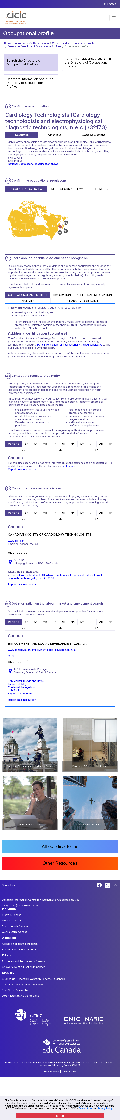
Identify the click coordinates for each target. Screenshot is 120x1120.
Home (7, 43)
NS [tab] (73, 444)
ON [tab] (101, 444)
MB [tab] (45, 444)
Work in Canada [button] (11, 920)
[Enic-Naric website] (83, 1020)
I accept (60, 1116)
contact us (68, 466)
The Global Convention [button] (15, 990)
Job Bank (14, 690)
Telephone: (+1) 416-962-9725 (20, 905)
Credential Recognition (21, 687)
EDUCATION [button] (9, 955)
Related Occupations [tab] (93, 134)
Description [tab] (22, 134)
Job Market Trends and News (26, 681)
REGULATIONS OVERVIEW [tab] (26, 189)
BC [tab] (35, 444)
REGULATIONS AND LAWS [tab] (67, 189)
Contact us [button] (8, 885)
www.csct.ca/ (16, 540)
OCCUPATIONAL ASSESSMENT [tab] (27, 295)
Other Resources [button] (60, 863)
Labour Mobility (17, 684)
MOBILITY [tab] (28, 300)
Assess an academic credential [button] (20, 943)
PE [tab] (110, 444)
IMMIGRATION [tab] (62, 295)
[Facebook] (99, 884)
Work (55, 43)
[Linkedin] (115, 884)
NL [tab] (63, 444)
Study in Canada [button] (11, 914)
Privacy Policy (105, 1108)
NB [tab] (54, 444)
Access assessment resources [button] (20, 949)
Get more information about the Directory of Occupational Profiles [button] (29, 82)
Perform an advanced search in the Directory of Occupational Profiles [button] (88, 62)
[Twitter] (107, 884)
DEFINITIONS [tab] (101, 189)
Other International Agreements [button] (21, 995)
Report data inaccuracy (22, 469)
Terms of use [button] (69, 1071)
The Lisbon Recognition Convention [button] (23, 984)
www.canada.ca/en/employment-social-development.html (42, 649)
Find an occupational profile (78, 43)
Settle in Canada (39, 43)
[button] (15, 17)
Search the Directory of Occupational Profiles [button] (23, 62)
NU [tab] (91, 444)
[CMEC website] (37, 1020)
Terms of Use (86, 1108)
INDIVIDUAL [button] (9, 909)
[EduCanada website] (61, 1045)
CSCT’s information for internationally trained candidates (68, 344)
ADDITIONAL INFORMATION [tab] (94, 295)
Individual (20, 43)
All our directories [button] (60, 846)
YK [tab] (96, 449)
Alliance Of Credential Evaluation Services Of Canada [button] (33, 978)
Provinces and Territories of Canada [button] (23, 961)
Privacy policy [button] (51, 1071)
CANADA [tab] (13, 444)
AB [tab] (26, 444)
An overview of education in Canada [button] (23, 967)
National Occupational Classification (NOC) (33, 163)
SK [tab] (60, 449)
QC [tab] (23, 449)
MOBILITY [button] (8, 973)
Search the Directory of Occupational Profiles (34, 46)
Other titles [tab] (54, 134)
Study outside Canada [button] (15, 926)
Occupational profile (76, 46)
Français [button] (111, 4)
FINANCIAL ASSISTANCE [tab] (82, 300)
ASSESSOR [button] (9, 938)
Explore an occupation (21, 693)
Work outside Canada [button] (14, 931)
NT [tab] (82, 444)
